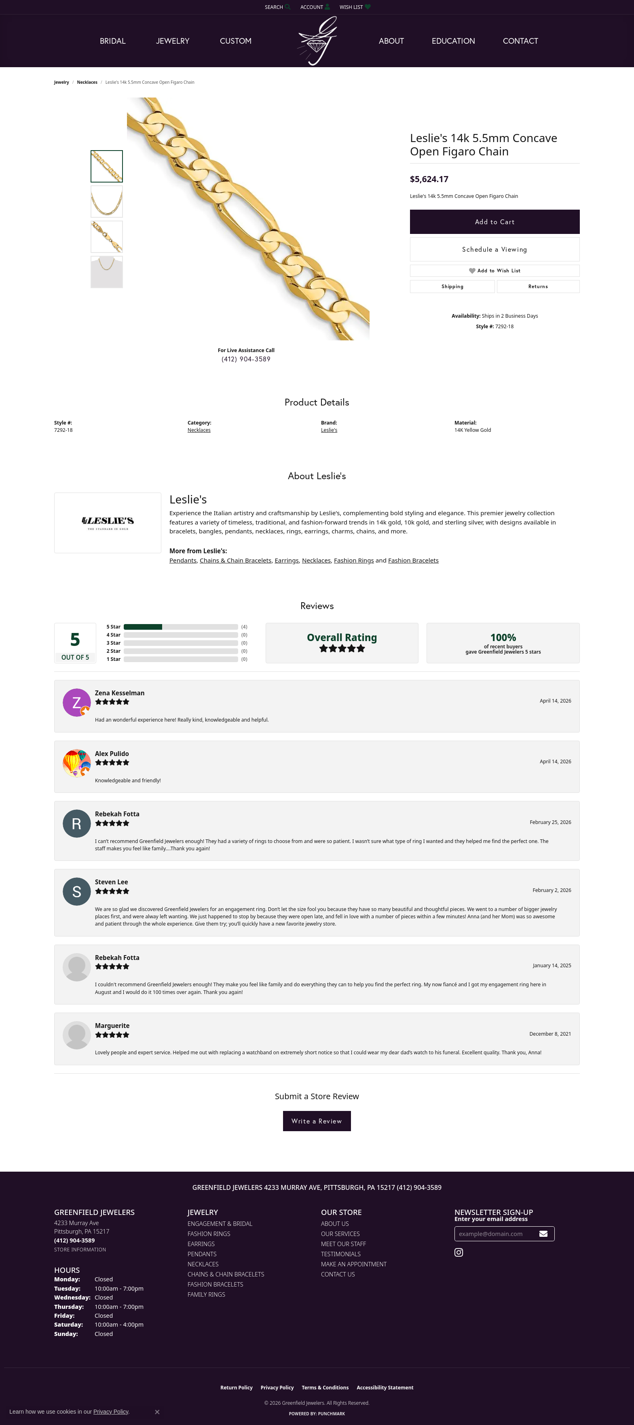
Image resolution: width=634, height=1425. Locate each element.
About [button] (391, 40)
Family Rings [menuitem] (206, 1294)
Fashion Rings (354, 560)
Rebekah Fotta (117, 814)
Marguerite (112, 1025)
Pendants (183, 560)
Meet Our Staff (343, 1244)
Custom (235, 40)
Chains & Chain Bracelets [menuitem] (226, 1274)
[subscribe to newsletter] (543, 1234)
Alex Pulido (112, 754)
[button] (277, 7)
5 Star (113, 626)
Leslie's (329, 430)
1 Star (113, 659)
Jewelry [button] (173, 40)
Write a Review (317, 1121)
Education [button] (453, 40)
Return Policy (236, 1387)
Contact (520, 40)
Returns (538, 286)
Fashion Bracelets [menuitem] (215, 1284)
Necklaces (87, 82)
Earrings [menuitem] (201, 1244)
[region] (248, 219)
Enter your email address (491, 1219)
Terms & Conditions (325, 1387)
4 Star (113, 634)
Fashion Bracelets (413, 560)
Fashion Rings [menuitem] (209, 1234)
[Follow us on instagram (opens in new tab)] (458, 1252)
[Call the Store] (74, 1240)
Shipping (452, 286)
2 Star (113, 651)
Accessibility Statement (385, 1387)
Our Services (340, 1234)
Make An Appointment (354, 1264)
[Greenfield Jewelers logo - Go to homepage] (317, 41)
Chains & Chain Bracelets (235, 560)
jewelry (61, 82)
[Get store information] (80, 1249)
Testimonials (341, 1254)
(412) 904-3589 (246, 359)
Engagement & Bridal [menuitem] (220, 1223)
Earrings (286, 560)
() (244, 626)
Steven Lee (111, 882)
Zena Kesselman (120, 693)
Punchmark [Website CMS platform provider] (331, 1414)
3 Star (113, 642)
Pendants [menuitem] (202, 1254)
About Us (335, 1223)
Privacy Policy (277, 1387)
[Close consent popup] (157, 1412)
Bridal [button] (113, 40)
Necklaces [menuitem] (203, 1264)
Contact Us (338, 1274)
